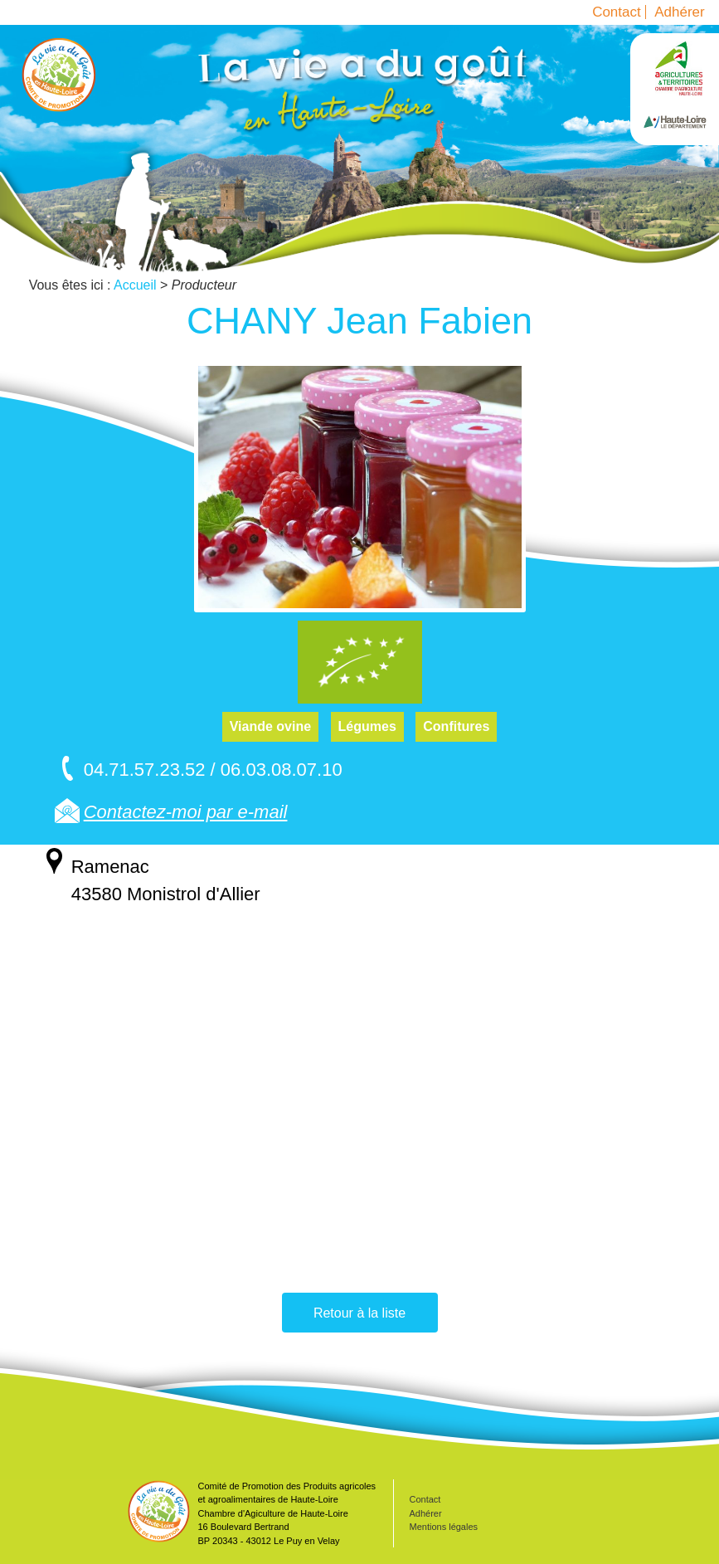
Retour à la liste (359, 1313)
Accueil (59, 74)
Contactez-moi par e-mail (186, 811)
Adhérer (679, 12)
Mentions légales (444, 1527)
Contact (616, 12)
